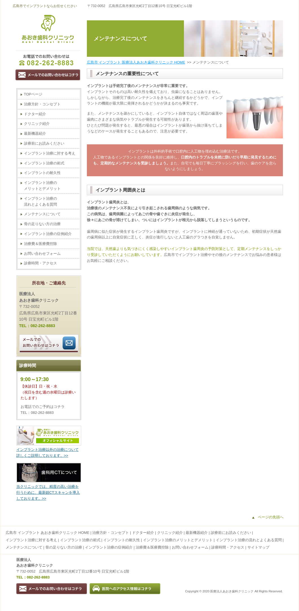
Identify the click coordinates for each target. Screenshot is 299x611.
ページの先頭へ (270, 517)
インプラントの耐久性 (42, 173)
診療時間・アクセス (40, 263)
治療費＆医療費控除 (40, 244)
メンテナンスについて (42, 214)
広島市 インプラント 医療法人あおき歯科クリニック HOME (136, 62)
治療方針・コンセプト (42, 104)
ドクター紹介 (35, 114)
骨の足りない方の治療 (42, 224)
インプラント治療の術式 (44, 163)
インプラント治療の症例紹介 (48, 234)
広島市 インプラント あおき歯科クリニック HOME (47, 532)
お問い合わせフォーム (42, 253)
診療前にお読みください (44, 143)
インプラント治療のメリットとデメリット (42, 186)
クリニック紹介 (37, 123)
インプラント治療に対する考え (49, 153)
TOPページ (33, 94)
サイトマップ (258, 547)
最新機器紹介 (35, 133)
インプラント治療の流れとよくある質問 (40, 201)
